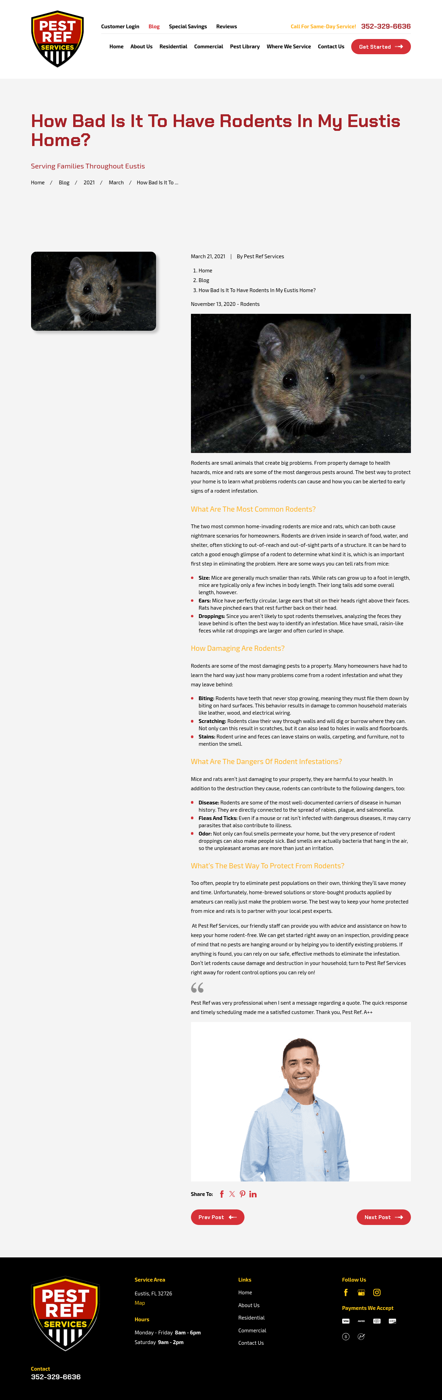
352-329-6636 (386, 26)
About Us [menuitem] (142, 46)
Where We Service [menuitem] (289, 46)
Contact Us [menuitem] (331, 46)
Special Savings (188, 26)
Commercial (252, 1330)
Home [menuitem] (116, 46)
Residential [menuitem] (173, 46)
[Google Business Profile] (361, 1292)
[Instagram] (377, 1292)
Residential (251, 1317)
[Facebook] (345, 1292)
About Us (249, 1305)
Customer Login (120, 26)
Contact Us (251, 1343)
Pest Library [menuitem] (245, 46)
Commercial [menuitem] (208, 46)
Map (140, 1303)
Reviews (227, 26)
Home (245, 1292)
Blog (154, 26)
